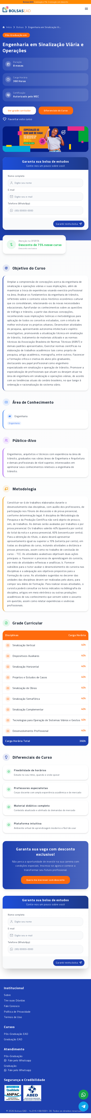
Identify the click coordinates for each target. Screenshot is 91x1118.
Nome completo (16, 176)
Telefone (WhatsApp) (19, 203)
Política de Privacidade (17, 1012)
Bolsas (20, 27)
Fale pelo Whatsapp (17, 1060)
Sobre (7, 995)
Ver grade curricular (19, 110)
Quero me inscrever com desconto (45, 880)
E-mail (11, 189)
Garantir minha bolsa (69, 224)
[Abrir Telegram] (83, 1106)
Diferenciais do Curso (56, 110)
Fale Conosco (12, 1006)
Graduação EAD (13, 1039)
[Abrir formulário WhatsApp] (83, 1095)
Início (7, 27)
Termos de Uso (13, 1017)
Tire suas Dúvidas (14, 1000)
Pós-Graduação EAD (16, 1034)
